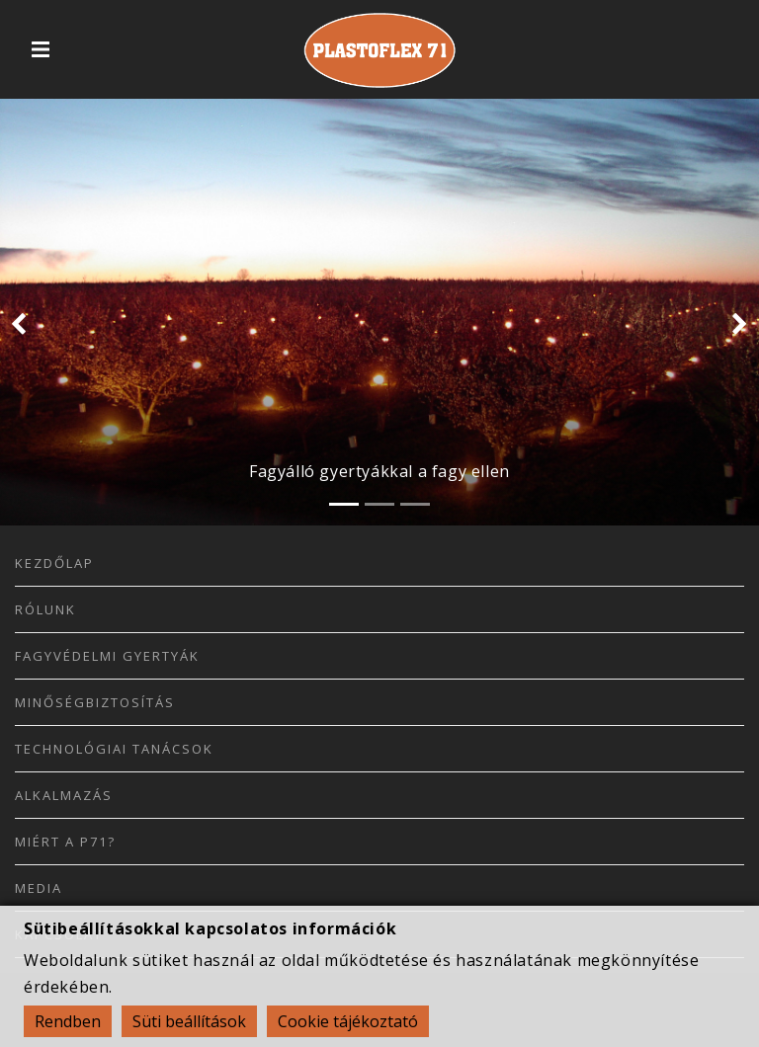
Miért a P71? (65, 841)
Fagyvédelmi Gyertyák (107, 656)
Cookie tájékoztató (348, 1021)
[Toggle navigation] (40, 49)
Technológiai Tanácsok (114, 749)
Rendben (68, 1021)
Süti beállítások (189, 1021)
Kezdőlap (54, 563)
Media (38, 888)
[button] (19, 326)
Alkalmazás (64, 795)
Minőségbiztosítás (95, 702)
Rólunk (45, 609)
